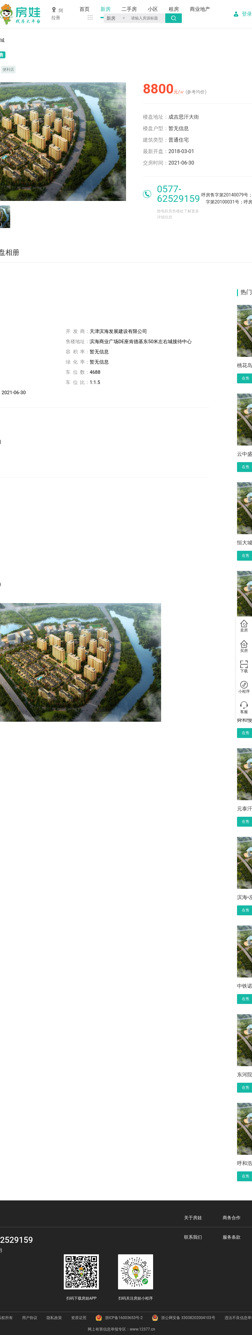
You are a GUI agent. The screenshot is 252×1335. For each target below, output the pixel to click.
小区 (153, 9)
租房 (174, 9)
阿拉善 (57, 13)
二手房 (129, 9)
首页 (84, 9)
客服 (244, 708)
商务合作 (232, 1217)
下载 (244, 667)
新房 (105, 9)
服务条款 (232, 1237)
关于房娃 (193, 1217)
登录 (247, 14)
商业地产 (200, 9)
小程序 (244, 687)
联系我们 (193, 1237)
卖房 (244, 626)
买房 (244, 646)
